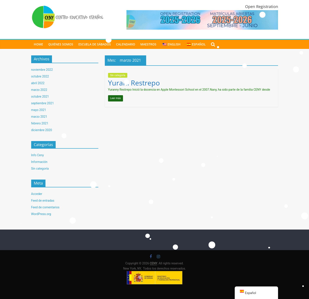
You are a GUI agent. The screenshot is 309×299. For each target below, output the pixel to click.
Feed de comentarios (45, 207)
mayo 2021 (38, 110)
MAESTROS (148, 44)
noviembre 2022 (42, 69)
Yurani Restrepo (134, 82)
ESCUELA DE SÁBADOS (94, 44)
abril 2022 (38, 83)
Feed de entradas (42, 200)
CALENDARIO (125, 44)
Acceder (36, 194)
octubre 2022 (40, 76)
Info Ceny (37, 155)
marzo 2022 (39, 90)
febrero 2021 (40, 123)
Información (39, 162)
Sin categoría (117, 75)
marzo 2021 (39, 116)
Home (38, 44)
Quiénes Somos (60, 44)
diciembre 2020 (41, 130)
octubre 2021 (40, 96)
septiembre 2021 (42, 103)
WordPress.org (41, 214)
